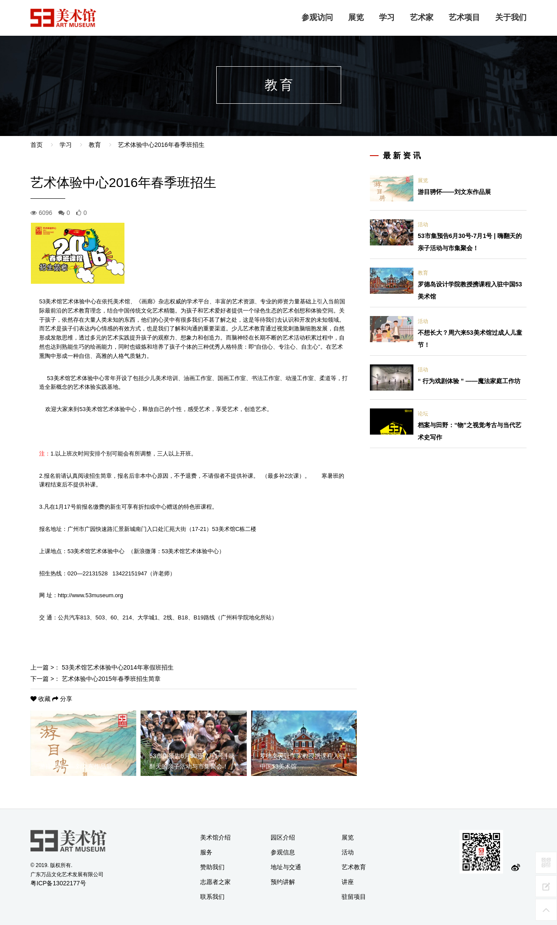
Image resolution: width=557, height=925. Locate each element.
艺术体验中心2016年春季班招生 (161, 144)
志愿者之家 (215, 881)
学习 (387, 17)
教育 (95, 144)
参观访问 (317, 17)
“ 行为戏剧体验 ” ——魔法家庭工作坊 (469, 380)
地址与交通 (286, 867)
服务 (206, 852)
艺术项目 (464, 17)
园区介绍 (283, 837)
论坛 (423, 414)
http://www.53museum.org (90, 595)
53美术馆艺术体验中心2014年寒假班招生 (118, 667)
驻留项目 (354, 896)
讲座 (348, 881)
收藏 (41, 698)
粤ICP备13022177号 (58, 883)
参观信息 (283, 852)
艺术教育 (354, 867)
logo (63, 18)
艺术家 (421, 17)
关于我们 (511, 17)
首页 (36, 144)
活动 (423, 224)
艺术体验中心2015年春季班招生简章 (111, 678)
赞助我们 (212, 867)
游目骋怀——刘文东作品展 (454, 191)
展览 (356, 17)
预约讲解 (283, 881)
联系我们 (212, 896)
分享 (62, 698)
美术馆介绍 (215, 837)
